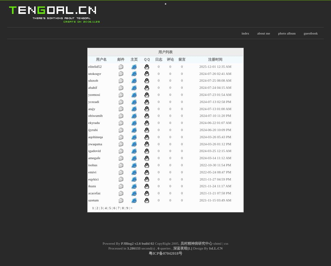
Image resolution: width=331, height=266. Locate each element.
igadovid (94, 151)
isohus (92, 165)
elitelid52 (95, 66)
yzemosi (94, 95)
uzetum (93, 200)
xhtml (217, 243)
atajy (91, 109)
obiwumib (95, 116)
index (245, 33)
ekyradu (94, 123)
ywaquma (95, 144)
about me (263, 33)
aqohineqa (95, 137)
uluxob (93, 80)
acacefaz (94, 193)
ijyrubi (93, 130)
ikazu (92, 186)
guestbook (311, 33)
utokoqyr (94, 74)
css (226, 243)
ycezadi (93, 102)
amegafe (94, 158)
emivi (92, 172)
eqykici (93, 179)
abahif (92, 87)
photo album (286, 33)
